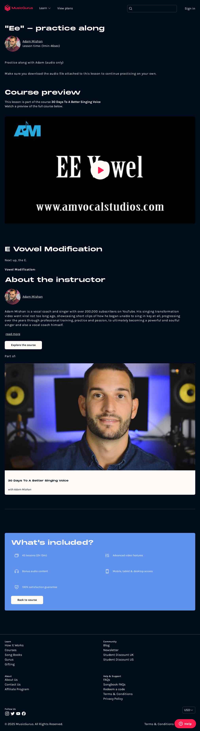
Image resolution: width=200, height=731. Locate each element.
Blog (106, 645)
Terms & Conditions (118, 694)
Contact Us (13, 684)
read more (13, 334)
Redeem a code (114, 689)
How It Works (14, 645)
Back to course (27, 600)
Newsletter (110, 650)
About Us (11, 679)
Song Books (13, 654)
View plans (65, 8)
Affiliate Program (17, 689)
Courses (10, 650)
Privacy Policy (113, 698)
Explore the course (23, 345)
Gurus (9, 659)
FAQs (106, 679)
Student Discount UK (118, 654)
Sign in (190, 8)
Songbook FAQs (114, 684)
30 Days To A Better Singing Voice (38, 480)
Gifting (10, 664)
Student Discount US (118, 659)
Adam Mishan (33, 41)
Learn (43, 8)
